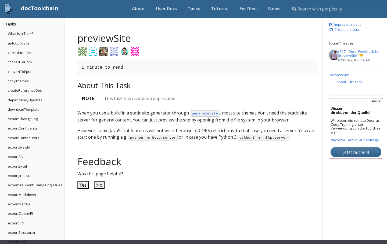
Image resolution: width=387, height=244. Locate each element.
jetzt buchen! (356, 152)
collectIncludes (20, 52)
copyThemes (18, 81)
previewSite (339, 74)
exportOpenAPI (20, 213)
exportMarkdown (22, 194)
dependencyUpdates (25, 100)
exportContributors (23, 137)
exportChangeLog (23, 118)
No (99, 185)
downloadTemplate (24, 109)
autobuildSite (19, 43)
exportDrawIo (19, 147)
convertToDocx (20, 62)
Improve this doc (345, 25)
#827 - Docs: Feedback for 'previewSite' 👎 (358, 54)
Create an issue (344, 30)
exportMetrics (19, 204)
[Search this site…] (334, 9)
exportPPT (16, 223)
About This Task (349, 81)
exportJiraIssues (21, 175)
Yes (83, 185)
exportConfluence (23, 128)
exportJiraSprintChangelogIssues (35, 185)
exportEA (15, 156)
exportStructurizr (21, 232)
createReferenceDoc (25, 90)
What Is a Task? (20, 33)
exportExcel (17, 166)
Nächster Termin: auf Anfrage (355, 140)
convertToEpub (20, 71)
